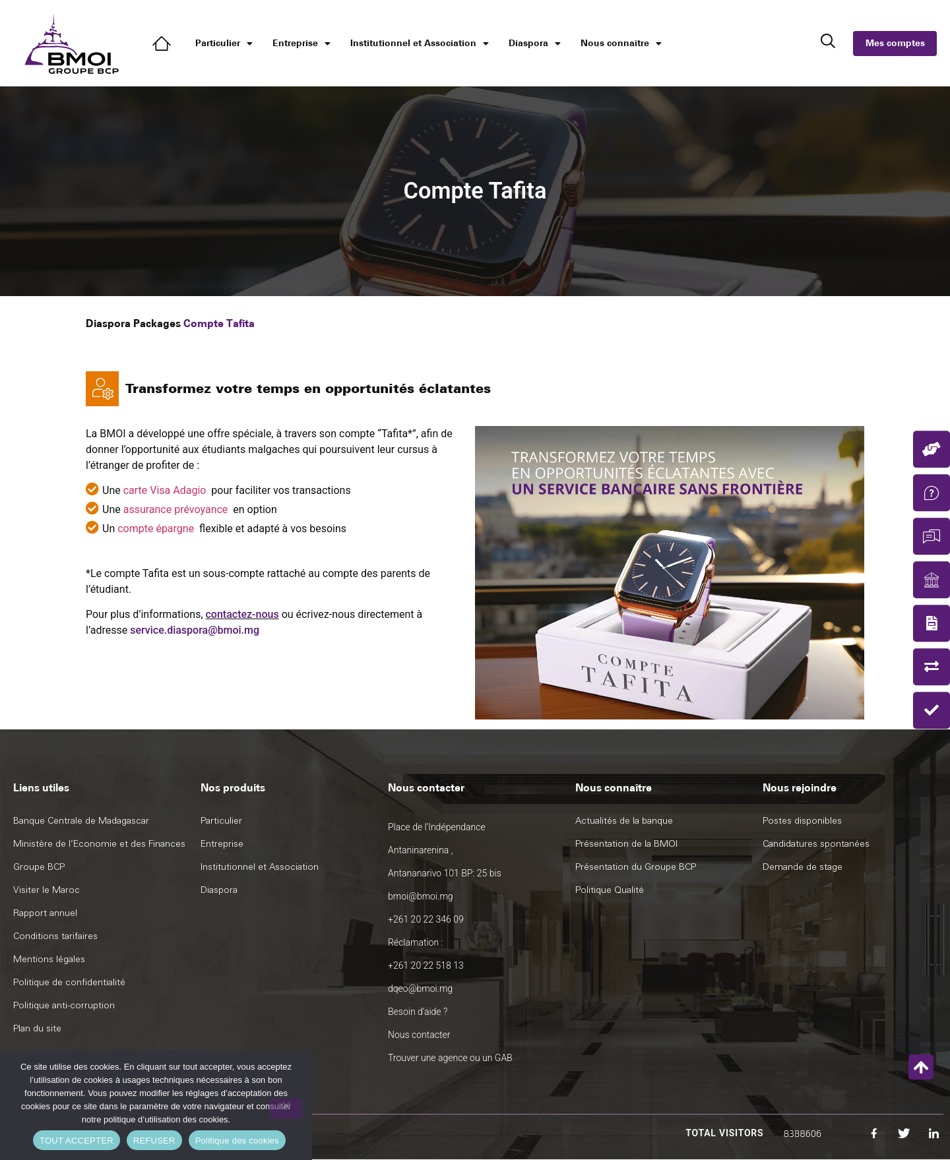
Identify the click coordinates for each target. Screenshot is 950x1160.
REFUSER (154, 1140)
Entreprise (301, 43)
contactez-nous (242, 614)
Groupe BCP (39, 866)
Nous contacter (419, 1034)
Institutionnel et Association (419, 43)
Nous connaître (621, 43)
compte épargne (155, 528)
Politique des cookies (237, 1140)
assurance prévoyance (175, 509)
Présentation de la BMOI (626, 843)
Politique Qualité (609, 890)
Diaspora (535, 43)
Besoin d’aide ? (417, 1011)
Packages (157, 323)
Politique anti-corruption (64, 1005)
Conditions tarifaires (55, 936)
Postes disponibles (802, 820)
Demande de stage (802, 866)
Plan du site (37, 1028)
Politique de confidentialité (69, 982)
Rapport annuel (45, 913)
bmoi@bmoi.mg (420, 896)
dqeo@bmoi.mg (420, 988)
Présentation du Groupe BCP (635, 866)
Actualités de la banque (624, 820)
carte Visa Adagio (164, 490)
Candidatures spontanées (816, 843)
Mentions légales (49, 959)
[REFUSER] (285, 1108)
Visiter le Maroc (46, 890)
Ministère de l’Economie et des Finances (99, 843)
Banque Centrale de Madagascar (81, 820)
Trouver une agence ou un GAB (450, 1058)
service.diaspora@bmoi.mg (194, 630)
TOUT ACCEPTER (76, 1140)
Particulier (224, 43)
